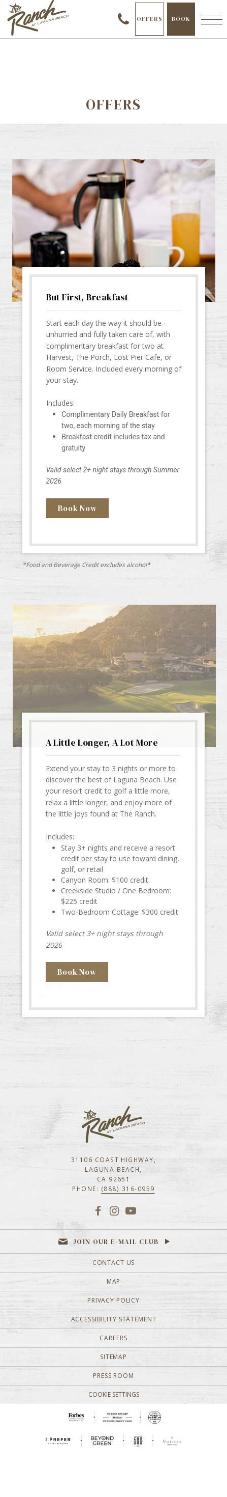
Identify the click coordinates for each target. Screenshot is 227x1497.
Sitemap (113, 1356)
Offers (150, 19)
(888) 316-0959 (128, 1188)
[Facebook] (97, 1210)
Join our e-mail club (116, 1241)
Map (114, 1281)
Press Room (113, 1375)
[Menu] (212, 19)
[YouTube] (130, 1210)
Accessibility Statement (113, 1319)
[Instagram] (114, 1210)
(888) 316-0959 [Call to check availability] (123, 19)
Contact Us (113, 1262)
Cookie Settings (113, 1394)
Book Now (77, 508)
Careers (113, 1338)
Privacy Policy (113, 1300)
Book (183, 25)
